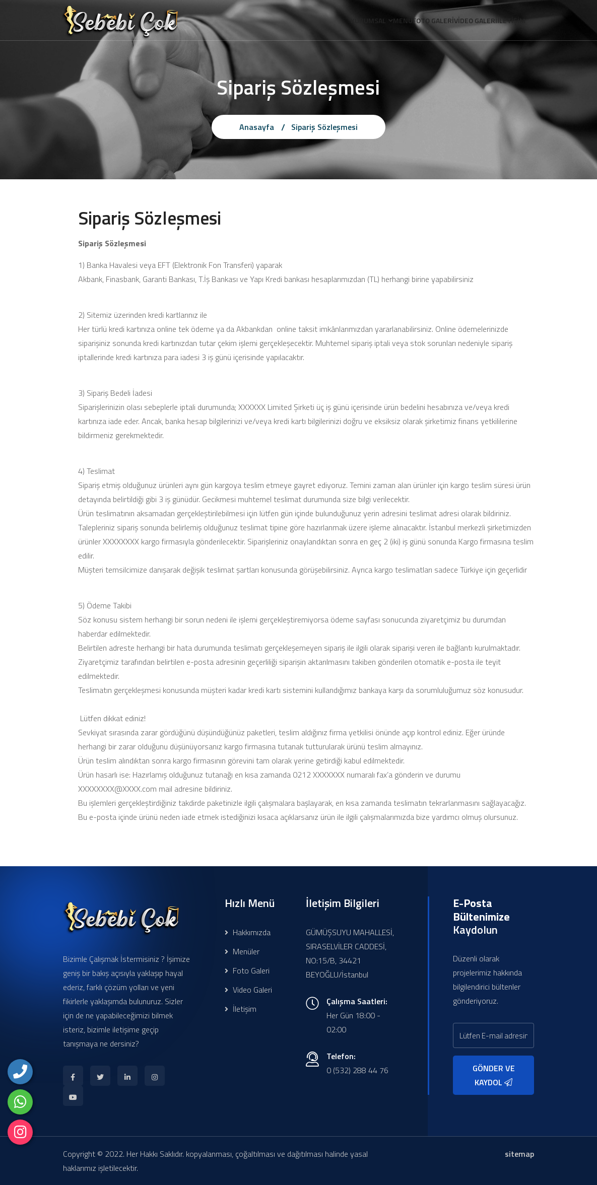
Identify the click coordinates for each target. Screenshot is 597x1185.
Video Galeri (248, 990)
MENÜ (374, 22)
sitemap (519, 1154)
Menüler (242, 951)
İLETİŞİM (507, 22)
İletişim (240, 1009)
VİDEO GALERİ (463, 22)
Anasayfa (256, 127)
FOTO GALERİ (413, 22)
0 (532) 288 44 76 (357, 1070)
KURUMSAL (332, 22)
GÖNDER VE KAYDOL (494, 1075)
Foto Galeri (247, 970)
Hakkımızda (248, 932)
